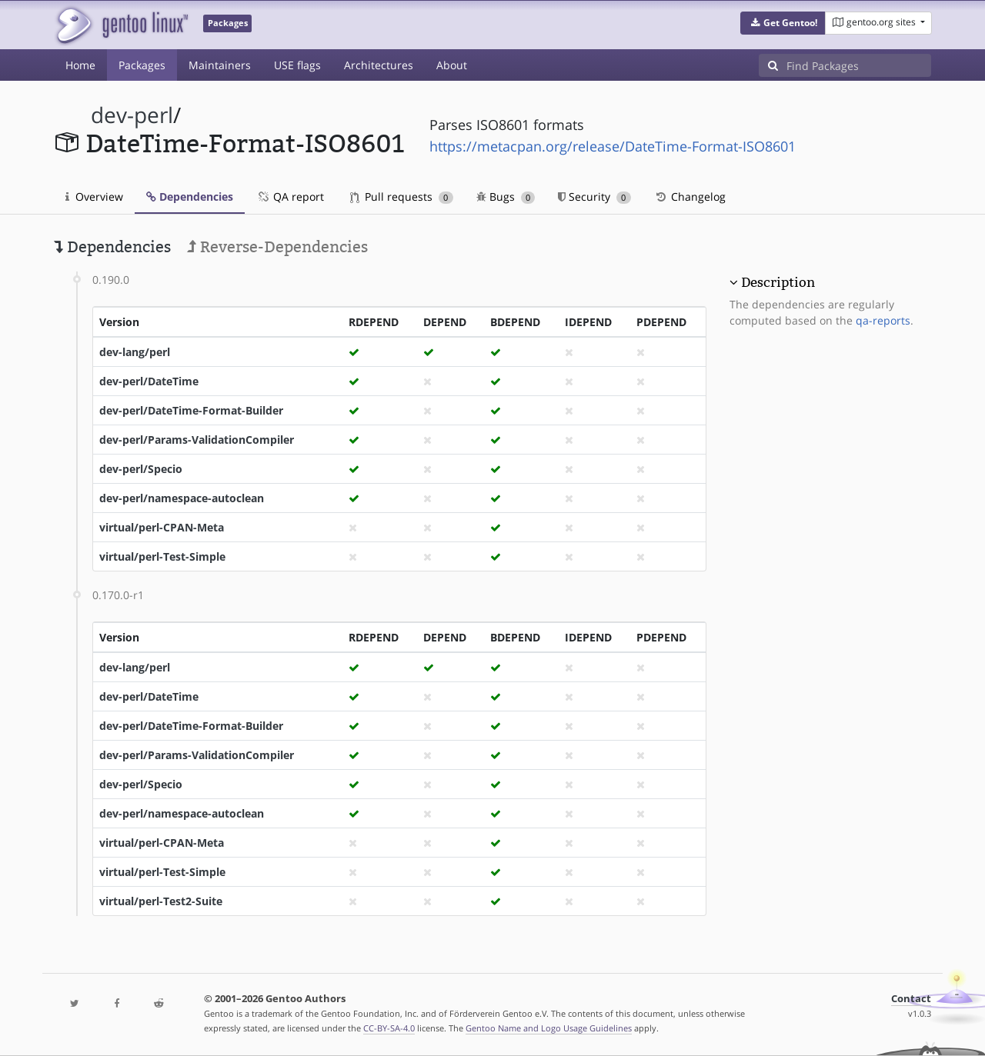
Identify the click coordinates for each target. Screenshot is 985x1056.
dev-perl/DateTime (149, 381)
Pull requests (401, 196)
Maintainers (220, 65)
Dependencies (189, 196)
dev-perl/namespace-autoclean (181, 498)
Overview (94, 196)
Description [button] (778, 282)
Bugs (506, 196)
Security (594, 196)
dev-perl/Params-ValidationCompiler (196, 439)
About (451, 65)
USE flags (297, 65)
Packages (142, 65)
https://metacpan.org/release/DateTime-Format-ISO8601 (612, 146)
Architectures (378, 65)
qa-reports (883, 320)
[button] (783, 23)
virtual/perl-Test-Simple (162, 556)
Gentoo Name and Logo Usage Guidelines (549, 1028)
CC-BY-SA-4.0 (389, 1028)
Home (80, 65)
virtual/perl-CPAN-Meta (161, 527)
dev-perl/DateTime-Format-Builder (191, 410)
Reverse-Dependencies (277, 247)
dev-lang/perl (134, 352)
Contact (911, 998)
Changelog (690, 196)
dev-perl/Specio (140, 468)
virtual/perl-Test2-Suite (160, 901)
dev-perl (132, 115)
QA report (290, 196)
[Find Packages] (858, 65)
